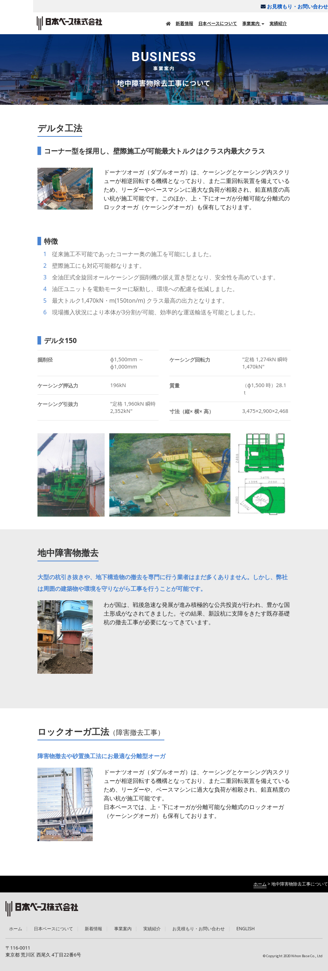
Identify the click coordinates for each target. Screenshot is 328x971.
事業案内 (253, 23)
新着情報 (184, 23)
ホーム (15, 929)
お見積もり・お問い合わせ (292, 6)
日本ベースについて (217, 23)
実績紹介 (278, 23)
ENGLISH (245, 929)
